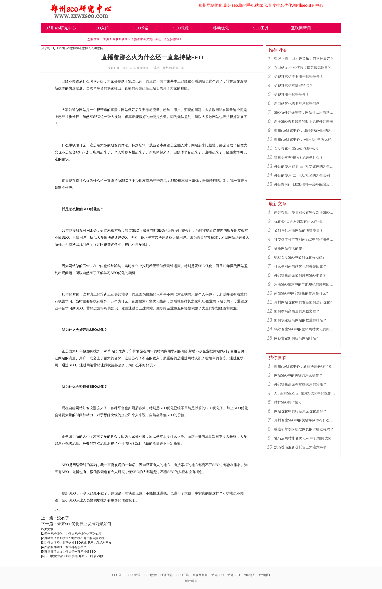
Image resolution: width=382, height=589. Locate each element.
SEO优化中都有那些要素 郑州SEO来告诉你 (73, 556)
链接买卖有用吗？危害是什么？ (298, 157)
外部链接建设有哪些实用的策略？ (300, 384)
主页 (106, 39)
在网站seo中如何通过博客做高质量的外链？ (305, 68)
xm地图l (264, 575)
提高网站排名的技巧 (290, 248)
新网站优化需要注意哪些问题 (297, 103)
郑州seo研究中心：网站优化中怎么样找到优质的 (305, 139)
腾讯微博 (82, 48)
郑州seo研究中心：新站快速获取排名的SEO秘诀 (305, 366)
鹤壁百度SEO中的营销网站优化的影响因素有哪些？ (305, 329)
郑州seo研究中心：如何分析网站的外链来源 (305, 130)
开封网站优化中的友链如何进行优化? (303, 302)
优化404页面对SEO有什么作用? (298, 221)
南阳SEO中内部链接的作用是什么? (301, 293)
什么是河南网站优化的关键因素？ (300, 266)
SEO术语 (141, 28)
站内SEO (217, 575)
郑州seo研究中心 (61, 28)
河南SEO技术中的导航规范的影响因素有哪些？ (305, 284)
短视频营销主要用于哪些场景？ (298, 77)
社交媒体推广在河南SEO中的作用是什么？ (305, 239)
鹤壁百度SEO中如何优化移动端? (299, 257)
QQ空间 (58, 48)
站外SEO (233, 575)
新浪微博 (70, 48)
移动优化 (221, 28)
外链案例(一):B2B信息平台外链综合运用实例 (305, 184)
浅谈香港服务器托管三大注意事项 (300, 447)
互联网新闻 (301, 28)
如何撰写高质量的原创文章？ (297, 311)
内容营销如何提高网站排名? (296, 338)
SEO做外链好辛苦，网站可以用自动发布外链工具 (305, 112)
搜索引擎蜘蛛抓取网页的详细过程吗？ (304, 429)
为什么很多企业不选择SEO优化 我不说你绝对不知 (78, 542)
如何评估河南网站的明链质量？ (298, 230)
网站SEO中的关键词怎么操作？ (298, 375)
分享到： (47, 48)
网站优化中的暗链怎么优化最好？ (300, 411)
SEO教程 (181, 28)
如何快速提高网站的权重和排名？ (300, 320)
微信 (100, 48)
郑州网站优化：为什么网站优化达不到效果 (72, 533)
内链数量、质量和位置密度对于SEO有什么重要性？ (305, 212)
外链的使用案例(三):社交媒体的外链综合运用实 (305, 166)
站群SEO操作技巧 (288, 402)
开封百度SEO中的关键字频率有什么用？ (305, 420)
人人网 (92, 48)
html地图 (249, 575)
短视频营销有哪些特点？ (293, 86)
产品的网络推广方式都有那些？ (65, 547)
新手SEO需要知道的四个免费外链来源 (303, 121)
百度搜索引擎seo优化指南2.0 (296, 148)
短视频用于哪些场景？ (291, 95)
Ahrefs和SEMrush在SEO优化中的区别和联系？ (305, 393)
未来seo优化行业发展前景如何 (84, 524)
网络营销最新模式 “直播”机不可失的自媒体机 (74, 538)
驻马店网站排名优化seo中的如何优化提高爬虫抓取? (305, 438)
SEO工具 (261, 28)
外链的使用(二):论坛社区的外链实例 (302, 175)
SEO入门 (101, 28)
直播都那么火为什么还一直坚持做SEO (156, 39)
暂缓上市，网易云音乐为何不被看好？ (304, 59)
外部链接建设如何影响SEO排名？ (300, 275)
